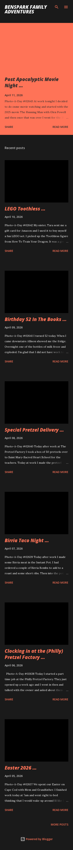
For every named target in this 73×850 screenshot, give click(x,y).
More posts (59, 824)
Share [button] (9, 127)
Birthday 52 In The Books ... (36, 319)
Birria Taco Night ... (27, 540)
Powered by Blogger (36, 839)
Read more (60, 127)
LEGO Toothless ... (25, 208)
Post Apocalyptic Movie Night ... (32, 82)
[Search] (56, 7)
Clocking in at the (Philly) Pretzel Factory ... (34, 654)
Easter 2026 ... (21, 767)
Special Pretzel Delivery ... (34, 430)
